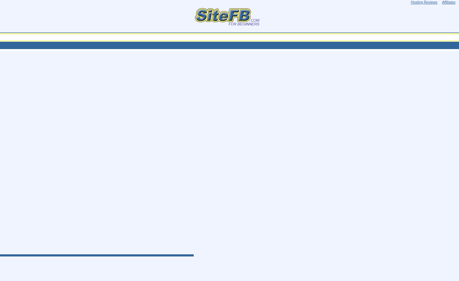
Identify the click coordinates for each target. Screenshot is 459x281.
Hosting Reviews (424, 2)
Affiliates (448, 2)
